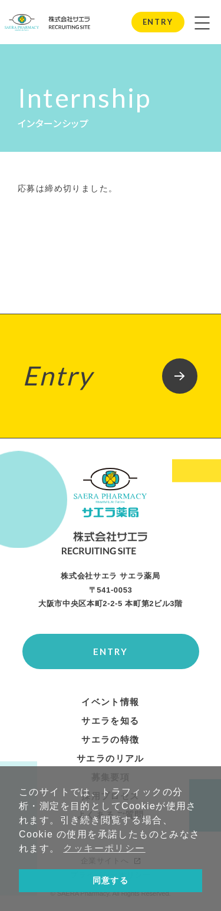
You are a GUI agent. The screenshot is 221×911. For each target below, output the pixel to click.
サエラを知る (110, 721)
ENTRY (158, 21)
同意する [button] (111, 880)
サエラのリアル (110, 758)
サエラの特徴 (110, 739)
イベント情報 (110, 702)
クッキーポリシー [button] (104, 848)
